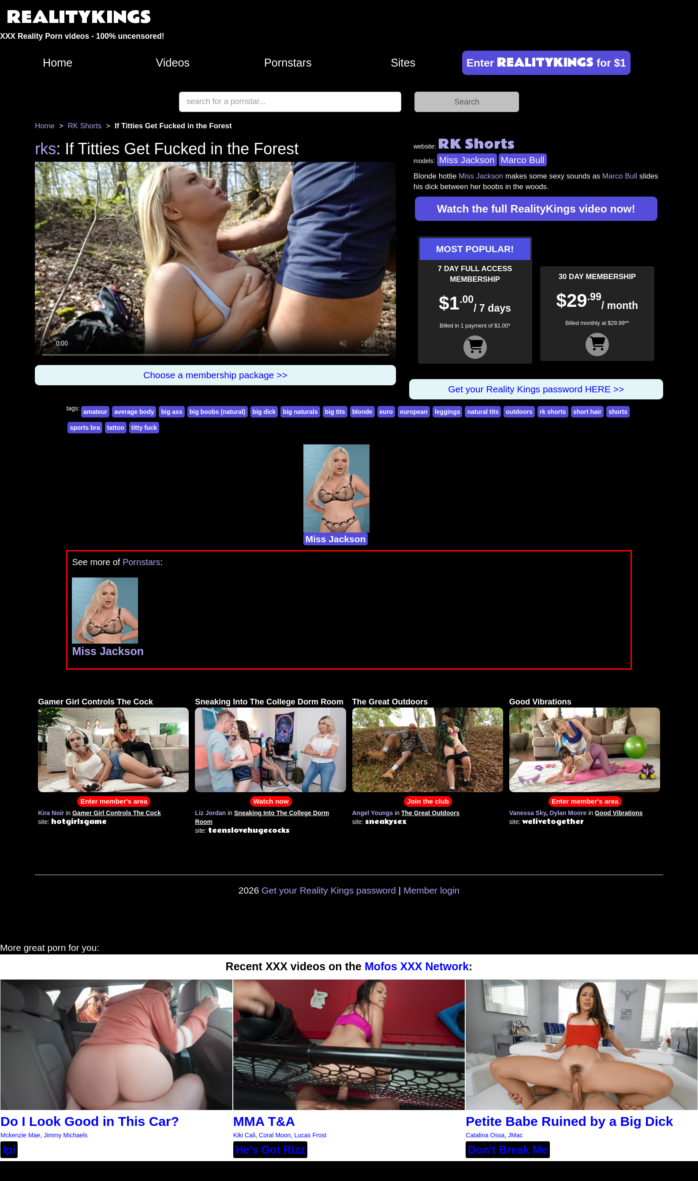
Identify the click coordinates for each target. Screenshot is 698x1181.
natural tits (483, 411)
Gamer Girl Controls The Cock (95, 701)
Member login (431, 890)
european (414, 411)
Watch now (271, 801)
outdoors (519, 411)
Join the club (428, 801)
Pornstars (288, 62)
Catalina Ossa (485, 1135)
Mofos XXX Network (417, 966)
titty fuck (144, 427)
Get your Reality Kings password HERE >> (536, 389)
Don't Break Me (508, 1150)
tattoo (115, 427)
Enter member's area (113, 801)
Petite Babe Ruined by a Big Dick (569, 1121)
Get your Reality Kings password (328, 890)
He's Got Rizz (270, 1150)
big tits (335, 411)
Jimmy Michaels (66, 1135)
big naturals (300, 411)
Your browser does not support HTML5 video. (215, 263)
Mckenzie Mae (20, 1135)
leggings (447, 411)
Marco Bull (523, 160)
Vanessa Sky (527, 812)
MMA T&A (264, 1121)
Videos (173, 62)
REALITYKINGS (79, 17)
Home (57, 62)
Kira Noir (51, 812)
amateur (95, 411)
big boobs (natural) (218, 411)
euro (386, 411)
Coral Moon (275, 1135)
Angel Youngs (372, 812)
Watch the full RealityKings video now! (536, 209)
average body (134, 411)
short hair (587, 411)
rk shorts (553, 411)
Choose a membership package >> (215, 375)
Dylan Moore (567, 812)
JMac (515, 1135)
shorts (617, 411)
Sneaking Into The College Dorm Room (269, 701)
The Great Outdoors (390, 701)
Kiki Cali (244, 1135)
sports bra (85, 427)
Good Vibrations (540, 701)
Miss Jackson (467, 160)
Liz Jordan (210, 812)
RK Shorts (84, 126)
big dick (264, 411)
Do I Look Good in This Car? (89, 1121)
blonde (362, 411)
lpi (9, 1150)
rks (45, 149)
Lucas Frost (310, 1135)
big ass (171, 411)
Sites (403, 62)
